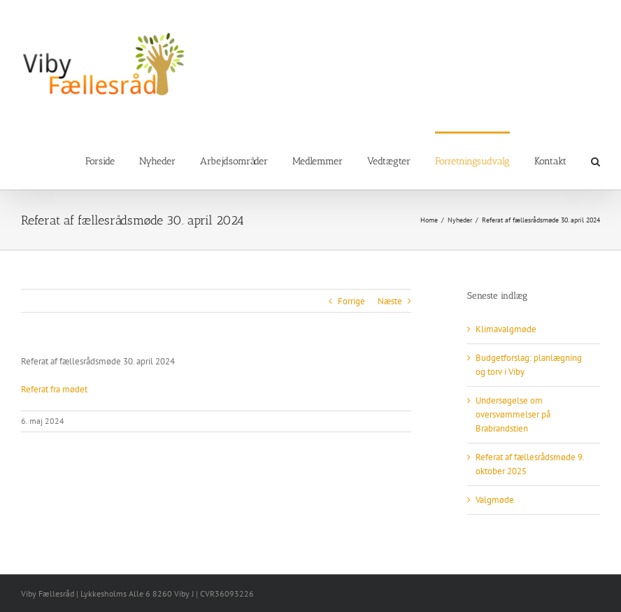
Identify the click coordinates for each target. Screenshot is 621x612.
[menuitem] (112, 160)
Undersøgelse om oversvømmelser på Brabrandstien (513, 414)
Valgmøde (495, 500)
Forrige (351, 301)
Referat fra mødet (54, 389)
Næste (390, 301)
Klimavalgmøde (506, 329)
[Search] (595, 160)
